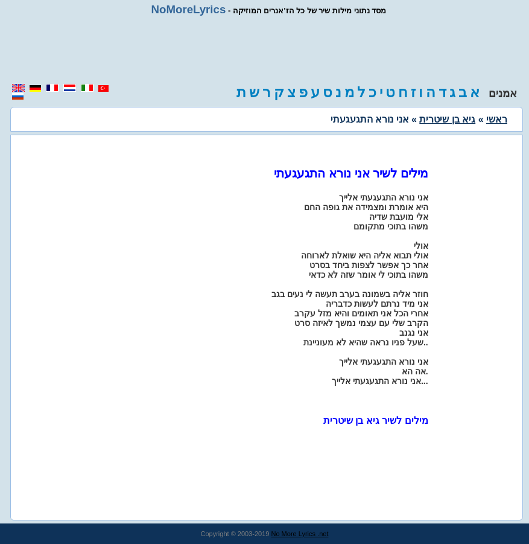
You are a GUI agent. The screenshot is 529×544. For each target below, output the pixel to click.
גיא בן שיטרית (447, 119)
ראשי (496, 119)
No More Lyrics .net (300, 533)
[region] (264, 49)
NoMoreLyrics (188, 9)
